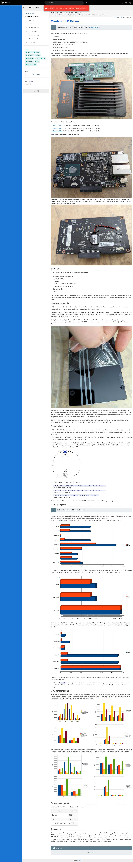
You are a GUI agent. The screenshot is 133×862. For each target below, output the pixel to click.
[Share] (34, 91)
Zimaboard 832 (57, 131)
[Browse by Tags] (86, 3)
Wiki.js (80, 859)
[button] (126, 2)
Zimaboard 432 (57, 128)
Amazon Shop (94, 27)
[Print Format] (38, 91)
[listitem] (36, 16)
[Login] (130, 3)
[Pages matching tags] (35, 64)
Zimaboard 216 (57, 125)
